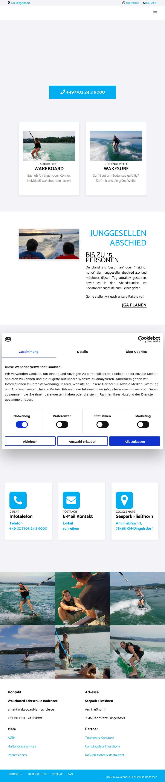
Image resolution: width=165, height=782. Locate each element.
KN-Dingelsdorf (20, 3)
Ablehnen (30, 441)
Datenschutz (37, 774)
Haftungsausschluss (22, 746)
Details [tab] (82, 351)
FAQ (70, 774)
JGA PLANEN (134, 305)
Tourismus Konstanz (99, 738)
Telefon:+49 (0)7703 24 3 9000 (28, 526)
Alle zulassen (135, 441)
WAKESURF (116, 167)
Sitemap (57, 774)
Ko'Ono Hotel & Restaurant (104, 755)
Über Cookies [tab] (136, 351)
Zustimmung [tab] (28, 351)
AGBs (11, 738)
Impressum (15, 774)
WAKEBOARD (49, 167)
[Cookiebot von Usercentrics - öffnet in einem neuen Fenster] (141, 339)
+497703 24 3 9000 (82, 92)
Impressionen (17, 755)
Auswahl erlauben (82, 441)
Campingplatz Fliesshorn (102, 746)
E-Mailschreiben (71, 526)
